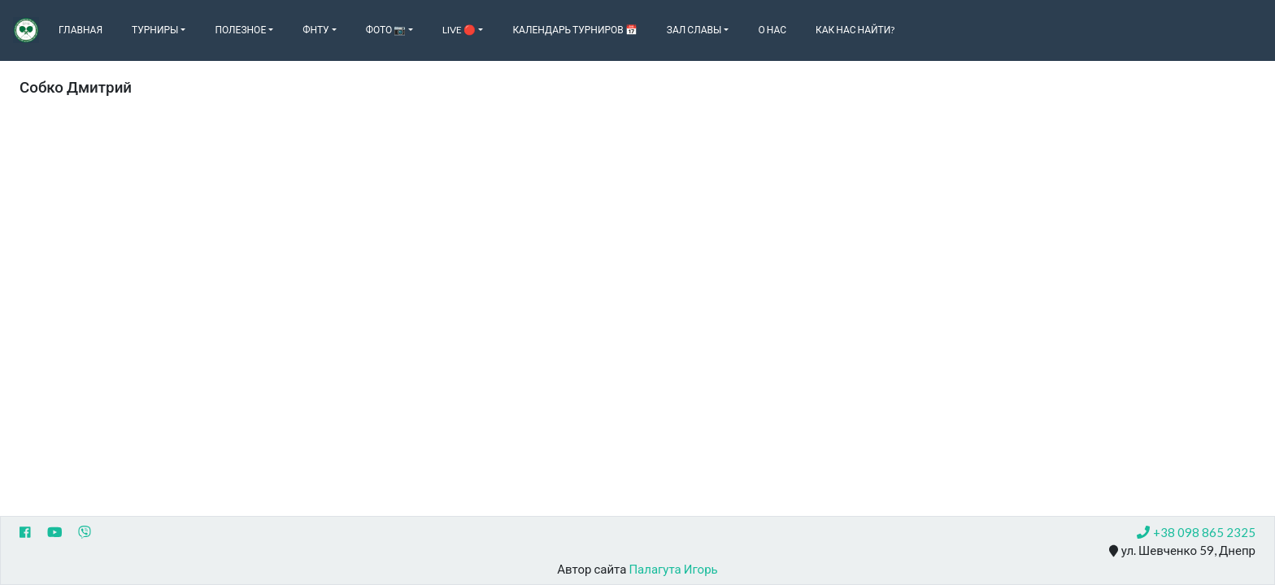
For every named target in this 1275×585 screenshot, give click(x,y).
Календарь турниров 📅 (574, 30)
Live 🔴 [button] (459, 30)
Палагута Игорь (673, 568)
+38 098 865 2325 (1196, 532)
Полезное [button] (240, 30)
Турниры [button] (155, 30)
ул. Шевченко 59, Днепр (1182, 551)
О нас (772, 30)
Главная (80, 30)
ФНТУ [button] (315, 30)
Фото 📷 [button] (386, 30)
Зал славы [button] (694, 30)
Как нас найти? (855, 30)
